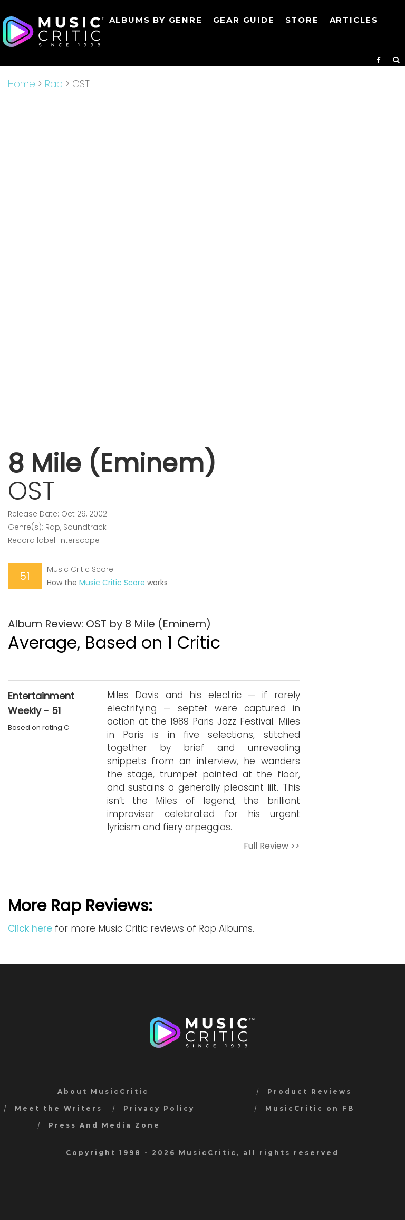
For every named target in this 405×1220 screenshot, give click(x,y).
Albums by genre (155, 20)
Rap (54, 83)
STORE (302, 20)
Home (21, 83)
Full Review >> (272, 846)
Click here (30, 928)
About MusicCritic (103, 1091)
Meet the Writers (58, 1108)
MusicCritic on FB (309, 1108)
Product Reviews (309, 1091)
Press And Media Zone (104, 1125)
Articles (354, 20)
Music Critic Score (112, 582)
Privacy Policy (159, 1108)
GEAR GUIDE (244, 20)
